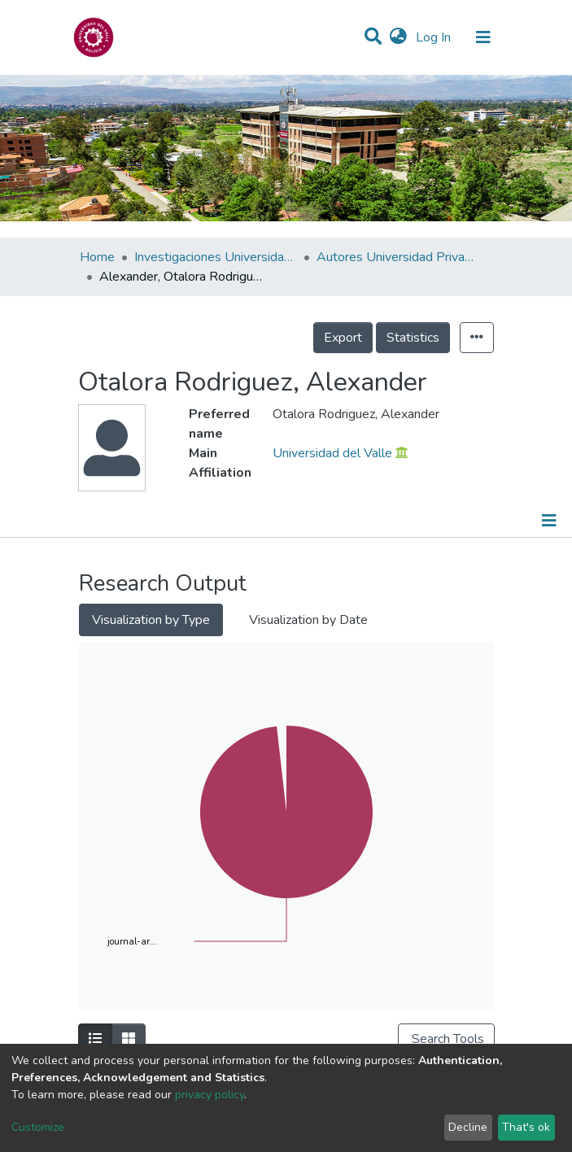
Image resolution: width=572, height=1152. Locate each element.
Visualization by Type (151, 620)
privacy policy (209, 1094)
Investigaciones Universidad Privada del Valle (215, 257)
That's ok (526, 1127)
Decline (467, 1127)
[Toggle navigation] (483, 37)
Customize (37, 1127)
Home (97, 257)
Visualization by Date (308, 620)
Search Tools (446, 1039)
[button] (398, 37)
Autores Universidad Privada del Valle (398, 257)
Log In (435, 37)
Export (343, 338)
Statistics (412, 338)
